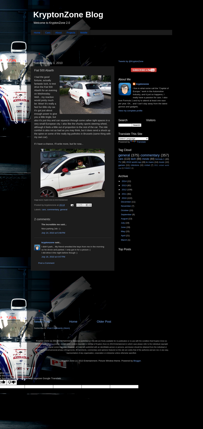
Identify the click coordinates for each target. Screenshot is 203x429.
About (58, 32)
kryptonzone (47, 242)
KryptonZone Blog (68, 14)
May (123, 231)
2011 (124, 194)
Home (37, 32)
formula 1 (159, 159)
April (123, 235)
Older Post (104, 321)
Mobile (83, 32)
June (123, 227)
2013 (124, 185)
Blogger (137, 361)
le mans (150, 162)
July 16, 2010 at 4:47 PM (53, 257)
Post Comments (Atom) (58, 328)
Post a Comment (46, 263)
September (126, 214)
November (126, 206)
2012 (124, 189)
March (124, 240)
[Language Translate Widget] (133, 138)
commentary (53, 209)
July (123, 223)
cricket (147, 165)
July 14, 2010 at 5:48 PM (53, 233)
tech (133, 158)
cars (44, 209)
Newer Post (42, 321)
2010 (124, 198)
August (124, 218)
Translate (138, 142)
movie (145, 158)
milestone (135, 165)
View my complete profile (130, 110)
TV (119, 162)
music (161, 162)
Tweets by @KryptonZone (130, 61)
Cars (47, 32)
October (125, 210)
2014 (124, 181)
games (121, 165)
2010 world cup (133, 162)
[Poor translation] (12, 382)
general (63, 209)
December (126, 202)
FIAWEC (127, 168)
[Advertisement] (101, 47)
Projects (71, 32)
